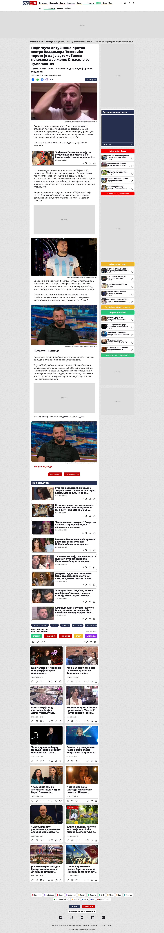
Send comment (55, 474)
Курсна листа (104, 899)
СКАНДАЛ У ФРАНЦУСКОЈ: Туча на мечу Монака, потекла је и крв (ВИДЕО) (117, 301)
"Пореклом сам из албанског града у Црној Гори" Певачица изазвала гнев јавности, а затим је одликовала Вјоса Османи (46, 784)
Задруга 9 (65, 625)
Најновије (54, 3)
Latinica (75, 906)
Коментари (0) (91, 80)
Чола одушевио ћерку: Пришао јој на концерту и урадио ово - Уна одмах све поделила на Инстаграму (46, 744)
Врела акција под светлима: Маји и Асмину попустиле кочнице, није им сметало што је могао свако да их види (46, 704)
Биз (110, 3)
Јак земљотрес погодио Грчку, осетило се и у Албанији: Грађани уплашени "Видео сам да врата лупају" (46, 863)
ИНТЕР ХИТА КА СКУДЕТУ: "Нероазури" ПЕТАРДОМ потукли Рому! (117, 270)
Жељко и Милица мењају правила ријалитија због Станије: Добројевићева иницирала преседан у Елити (75, 541)
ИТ (93, 899)
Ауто (86, 899)
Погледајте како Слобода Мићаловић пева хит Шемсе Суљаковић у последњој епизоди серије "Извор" (82, 784)
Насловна (43, 3)
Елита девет (77, 625)
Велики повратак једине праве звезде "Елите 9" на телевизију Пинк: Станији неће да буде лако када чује (82, 704)
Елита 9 (54, 625)
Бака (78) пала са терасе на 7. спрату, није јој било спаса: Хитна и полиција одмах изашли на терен (117, 157)
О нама (102, 925)
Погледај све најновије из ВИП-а (117, 355)
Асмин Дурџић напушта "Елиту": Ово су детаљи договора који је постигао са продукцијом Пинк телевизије (74, 610)
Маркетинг (94, 925)
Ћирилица (88, 906)
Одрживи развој (62, 899)
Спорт (79, 3)
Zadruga (49, 42)
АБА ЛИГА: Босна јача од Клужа (117, 285)
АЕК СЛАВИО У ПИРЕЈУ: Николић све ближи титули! (117, 278)
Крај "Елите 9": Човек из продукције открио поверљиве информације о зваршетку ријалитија (46, 665)
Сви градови (107, 144)
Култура (129, 895)
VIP (42, 42)
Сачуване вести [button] (129, 3)
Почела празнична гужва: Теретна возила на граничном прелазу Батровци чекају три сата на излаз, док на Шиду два (82, 863)
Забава (76, 899)
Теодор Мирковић (55, 75)
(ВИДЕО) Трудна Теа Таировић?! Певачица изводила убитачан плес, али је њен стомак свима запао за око (73, 576)
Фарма (60, 8)
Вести (62, 3)
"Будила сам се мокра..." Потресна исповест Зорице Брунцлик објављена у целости (75, 524)
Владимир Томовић (40, 625)
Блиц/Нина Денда (43, 466)
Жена (104, 3)
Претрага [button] (134, 3)
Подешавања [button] (125, 3)
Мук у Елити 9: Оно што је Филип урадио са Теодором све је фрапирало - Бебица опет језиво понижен (82, 665)
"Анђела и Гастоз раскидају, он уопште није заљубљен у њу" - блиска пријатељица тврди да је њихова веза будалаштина (74, 154)
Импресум (86, 925)
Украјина (71, 3)
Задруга (91, 3)
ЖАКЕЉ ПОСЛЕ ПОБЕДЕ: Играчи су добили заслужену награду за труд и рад (117, 293)
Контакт (109, 925)
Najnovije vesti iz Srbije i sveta (82, 911)
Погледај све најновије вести (117, 194)
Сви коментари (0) (72, 474)
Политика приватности (59, 925)
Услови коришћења (75, 925)
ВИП (98, 3)
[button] (121, 3)
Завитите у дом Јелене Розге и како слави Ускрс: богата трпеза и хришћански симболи (82, 744)
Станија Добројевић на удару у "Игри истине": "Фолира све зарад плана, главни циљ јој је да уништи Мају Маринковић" (75, 490)
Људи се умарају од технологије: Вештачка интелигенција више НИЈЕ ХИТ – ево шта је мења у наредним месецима (74, 507)
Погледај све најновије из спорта (117, 307)
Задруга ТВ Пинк (92, 625)
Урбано (68, 8)
